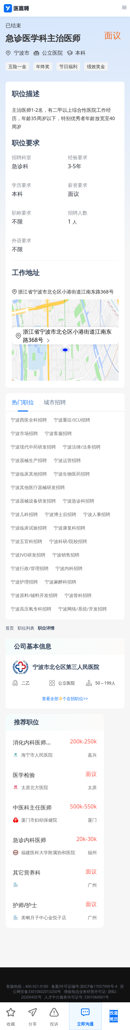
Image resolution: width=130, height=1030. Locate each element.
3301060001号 (96, 997)
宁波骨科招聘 (78, 595)
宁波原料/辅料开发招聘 (34, 595)
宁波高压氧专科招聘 (31, 609)
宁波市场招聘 (24, 433)
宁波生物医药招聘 (72, 474)
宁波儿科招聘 (24, 514)
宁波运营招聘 (67, 460)
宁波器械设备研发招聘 (33, 501)
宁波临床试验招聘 (29, 528)
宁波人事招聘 (96, 514)
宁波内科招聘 (69, 568)
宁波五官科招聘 (26, 541)
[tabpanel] (65, 517)
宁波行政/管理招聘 (30, 568)
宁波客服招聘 (58, 433)
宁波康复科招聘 (69, 528)
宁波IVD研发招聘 (28, 555)
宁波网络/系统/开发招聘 (82, 609)
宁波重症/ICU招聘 (72, 420)
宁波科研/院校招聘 (68, 541)
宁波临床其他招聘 (29, 474)
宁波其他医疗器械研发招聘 (38, 487)
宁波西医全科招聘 (29, 420)
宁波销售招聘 (65, 555)
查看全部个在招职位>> (65, 699)
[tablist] (65, 402)
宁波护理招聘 (24, 582)
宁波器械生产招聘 (29, 460)
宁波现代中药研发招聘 (33, 447)
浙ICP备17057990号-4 (98, 986)
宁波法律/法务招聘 (82, 447)
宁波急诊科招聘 (78, 501)
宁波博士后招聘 (60, 514)
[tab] (23, 402)
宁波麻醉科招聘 (60, 582)
